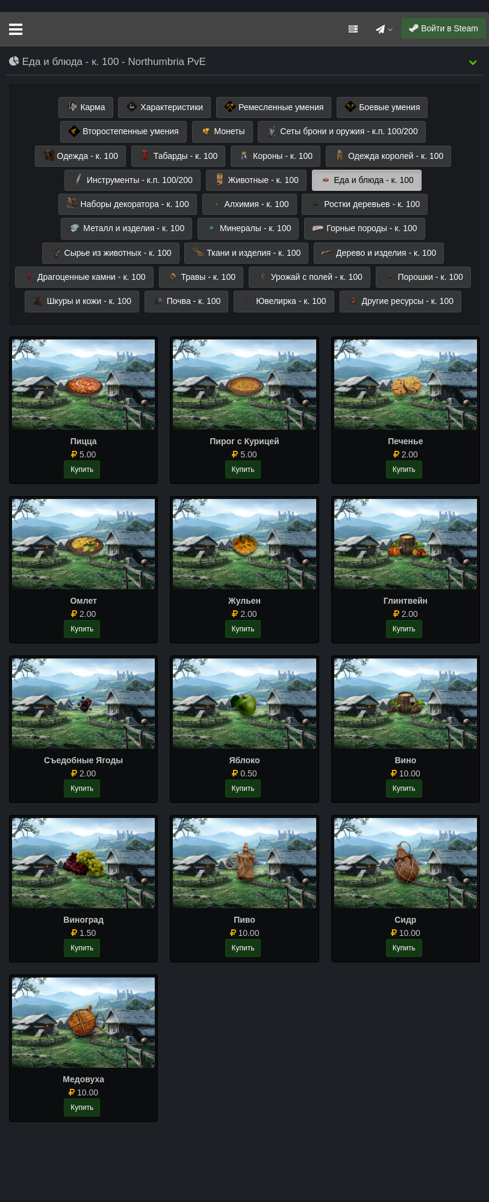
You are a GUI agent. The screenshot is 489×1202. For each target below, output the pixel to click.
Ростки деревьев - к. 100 (365, 203)
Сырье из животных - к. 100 (111, 252)
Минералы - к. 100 (248, 228)
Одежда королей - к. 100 (388, 155)
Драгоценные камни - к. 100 (84, 276)
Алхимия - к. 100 (249, 203)
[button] (473, 62)
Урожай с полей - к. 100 (310, 276)
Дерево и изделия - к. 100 (379, 252)
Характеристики (164, 107)
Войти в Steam (444, 28)
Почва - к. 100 (186, 301)
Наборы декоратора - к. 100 (127, 203)
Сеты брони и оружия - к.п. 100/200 (341, 131)
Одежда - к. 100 (80, 155)
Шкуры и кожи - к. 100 (82, 301)
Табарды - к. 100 (178, 155)
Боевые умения (382, 107)
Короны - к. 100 (275, 155)
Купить (81, 469)
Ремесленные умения (273, 107)
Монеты (222, 131)
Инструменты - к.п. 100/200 (132, 179)
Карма (85, 107)
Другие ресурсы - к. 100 (400, 301)
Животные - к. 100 (256, 179)
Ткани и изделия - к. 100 (246, 252)
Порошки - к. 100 (423, 276)
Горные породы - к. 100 (364, 228)
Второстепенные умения (123, 131)
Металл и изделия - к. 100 (126, 228)
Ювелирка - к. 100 (283, 301)
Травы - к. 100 (201, 276)
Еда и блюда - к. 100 (367, 179)
